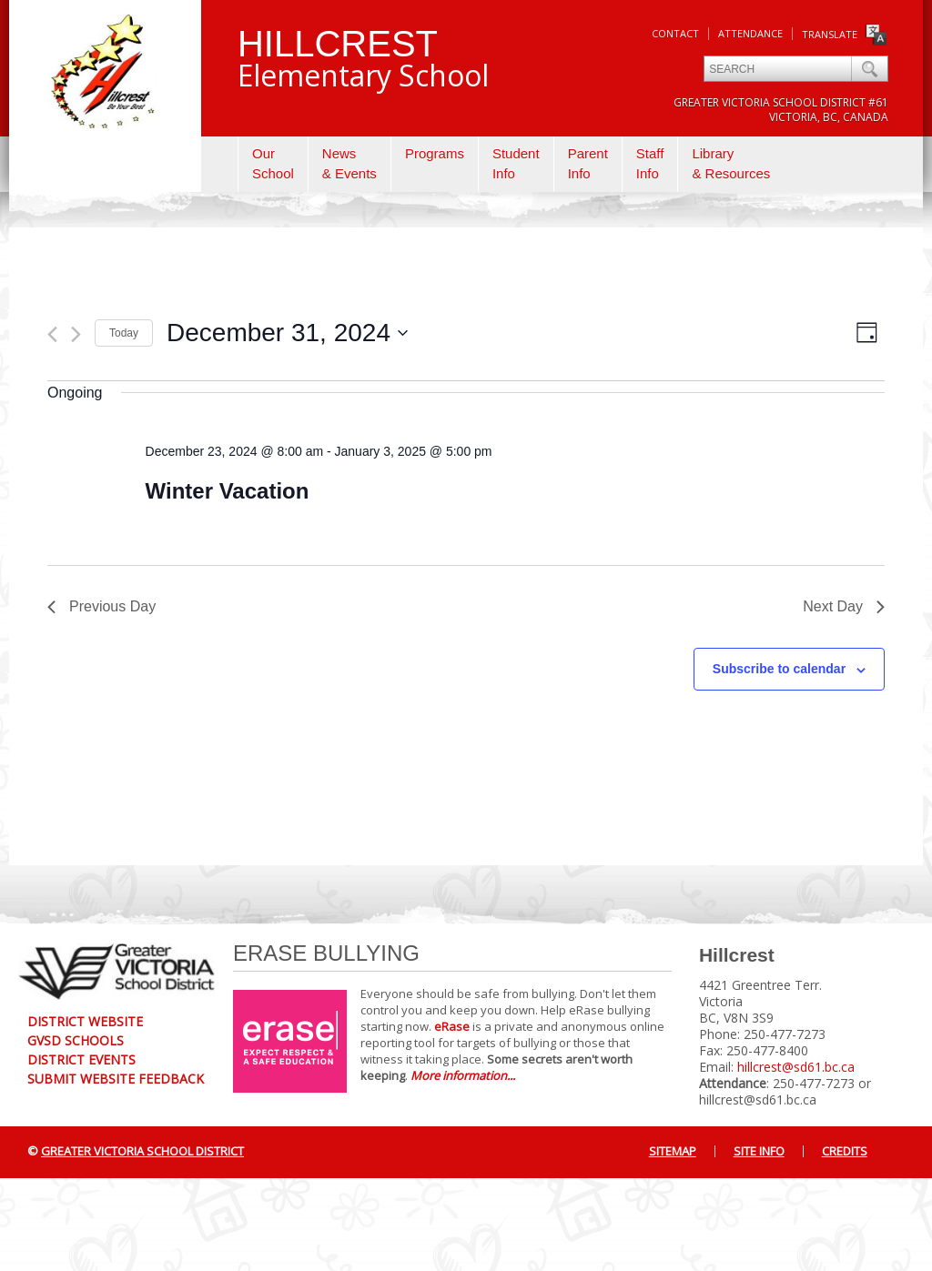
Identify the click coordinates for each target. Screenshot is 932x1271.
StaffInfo (650, 163)
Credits (844, 1151)
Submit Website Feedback (115, 1078)
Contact (675, 33)
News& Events (349, 163)
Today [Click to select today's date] (123, 333)
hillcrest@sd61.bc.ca (796, 1066)
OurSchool (273, 163)
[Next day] (76, 334)
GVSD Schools (75, 1040)
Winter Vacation (227, 491)
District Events (81, 1059)
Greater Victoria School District (142, 1151)
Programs (434, 153)
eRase (452, 1026)
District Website (85, 1021)
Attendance (750, 33)
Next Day (844, 606)
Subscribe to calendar (779, 668)
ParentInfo (588, 163)
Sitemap (672, 1151)
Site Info (759, 1151)
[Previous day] (52, 334)
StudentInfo (516, 163)
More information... (462, 1075)
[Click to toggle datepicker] (287, 333)
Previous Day (101, 606)
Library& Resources (731, 163)
